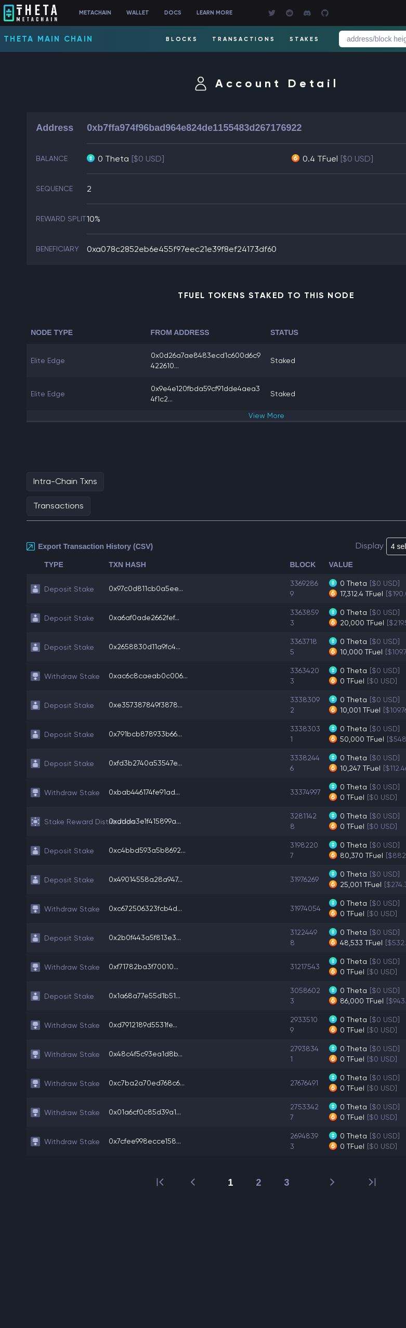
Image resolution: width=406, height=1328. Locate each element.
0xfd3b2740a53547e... (145, 763)
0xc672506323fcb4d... (145, 908)
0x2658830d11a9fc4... (144, 646)
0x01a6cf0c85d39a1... (145, 1112)
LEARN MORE (214, 12)
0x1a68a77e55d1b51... (144, 995)
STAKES (305, 39)
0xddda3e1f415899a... (145, 821)
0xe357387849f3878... (145, 705)
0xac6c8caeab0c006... (148, 676)
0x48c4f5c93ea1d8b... (145, 1054)
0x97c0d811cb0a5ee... (146, 588)
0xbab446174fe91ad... (144, 792)
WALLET (137, 12)
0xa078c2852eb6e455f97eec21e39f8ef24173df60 (182, 249)
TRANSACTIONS (243, 39)
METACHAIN (95, 12)
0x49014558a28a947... (145, 879)
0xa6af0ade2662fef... (144, 617)
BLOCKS (182, 39)
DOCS (172, 12)
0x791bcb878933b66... (145, 734)
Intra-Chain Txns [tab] (65, 481)
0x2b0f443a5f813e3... (145, 937)
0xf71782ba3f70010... (143, 966)
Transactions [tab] (58, 506)
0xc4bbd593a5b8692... (147, 850)
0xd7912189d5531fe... (143, 1025)
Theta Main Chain (48, 39)
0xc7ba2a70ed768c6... (147, 1083)
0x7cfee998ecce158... (145, 1141)
